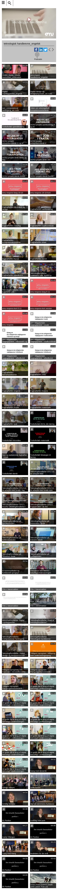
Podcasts (38, 59)
